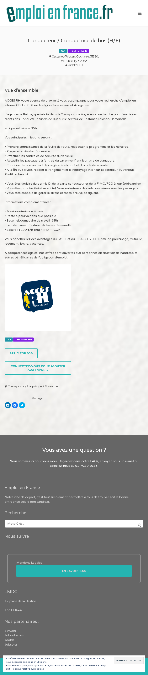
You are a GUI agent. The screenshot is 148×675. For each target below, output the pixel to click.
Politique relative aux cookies (28, 669)
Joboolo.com (14, 635)
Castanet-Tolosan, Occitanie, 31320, (75, 56)
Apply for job (21, 353)
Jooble (10, 640)
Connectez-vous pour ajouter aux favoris (38, 368)
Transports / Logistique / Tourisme (33, 386)
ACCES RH (75, 65)
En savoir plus (74, 571)
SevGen (10, 631)
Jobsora (11, 645)
